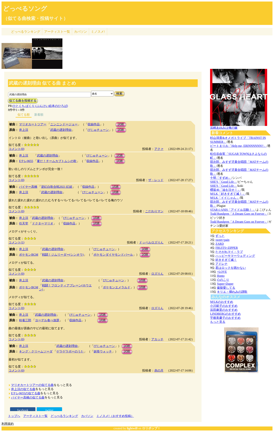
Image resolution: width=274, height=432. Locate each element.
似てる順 (24, 114)
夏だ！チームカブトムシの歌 (56, 161)
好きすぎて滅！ (226, 259)
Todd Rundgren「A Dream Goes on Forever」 (238, 213)
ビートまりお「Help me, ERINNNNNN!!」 (238, 145)
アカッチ (157, 339)
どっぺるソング (25, 8)
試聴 (121, 124)
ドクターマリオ (42, 223)
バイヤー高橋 (28, 186)
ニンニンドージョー (64, 124)
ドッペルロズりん (151, 242)
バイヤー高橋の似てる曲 (28, 397)
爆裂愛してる (226, 287)
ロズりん (157, 273)
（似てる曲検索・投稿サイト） (35, 18)
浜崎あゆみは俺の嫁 (223, 127)
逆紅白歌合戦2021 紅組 (56, 186)
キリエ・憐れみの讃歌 (232, 291)
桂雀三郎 (25, 320)
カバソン (80, 31)
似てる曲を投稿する (23, 100)
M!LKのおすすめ (221, 301)
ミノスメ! (98, 31)
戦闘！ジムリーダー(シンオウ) (63, 254)
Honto (221, 275)
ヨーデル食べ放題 (47, 320)
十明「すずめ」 (220, 177)
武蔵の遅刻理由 (61, 129)
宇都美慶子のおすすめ (225, 317)
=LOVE (222, 271)
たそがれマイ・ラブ (229, 251)
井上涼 (23, 129)
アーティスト (57, 31)
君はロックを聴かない (230, 267)
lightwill (132, 428)
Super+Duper (225, 283)
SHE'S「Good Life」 (223, 181)
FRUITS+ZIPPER (226, 247)
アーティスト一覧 (35, 416)
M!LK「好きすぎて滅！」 (227, 193)
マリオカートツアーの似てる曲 (32, 385)
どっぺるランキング (64, 416)
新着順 (38, 114)
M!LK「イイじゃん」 (224, 197)
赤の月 (158, 370)
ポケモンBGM (28, 254)
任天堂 (23, 223)
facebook (22, 410)
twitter (49, 410)
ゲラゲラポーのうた (70, 351)
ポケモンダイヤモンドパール (113, 254)
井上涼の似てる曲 (23, 389)
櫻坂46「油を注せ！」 (225, 189)
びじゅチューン (98, 129)
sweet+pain (222, 239)
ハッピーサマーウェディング (235, 255)
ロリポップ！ (151, 428)
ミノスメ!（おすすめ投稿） (115, 416)
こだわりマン (154, 211)
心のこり (223, 279)
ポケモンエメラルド (116, 287)
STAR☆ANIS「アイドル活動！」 (232, 209)
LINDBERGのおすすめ (225, 313)
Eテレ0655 (26, 161)
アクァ (158, 148)
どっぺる (25, 31)
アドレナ (221, 263)
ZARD (219, 243)
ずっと (220, 235)
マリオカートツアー (32, 124)
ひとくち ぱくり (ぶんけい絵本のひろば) (40, 105)
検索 (119, 93)
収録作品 (94, 124)
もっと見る (217, 321)
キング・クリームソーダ (36, 351)
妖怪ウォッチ (103, 351)
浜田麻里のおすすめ (223, 309)
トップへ (14, 416)
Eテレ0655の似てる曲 (25, 393)
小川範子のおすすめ (223, 305)
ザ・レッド (155, 180)
